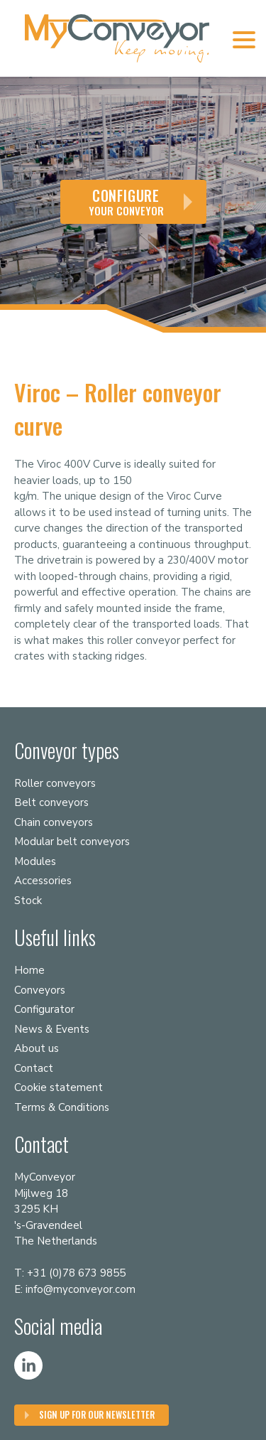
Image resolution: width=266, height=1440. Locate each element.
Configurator (44, 1009)
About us (36, 1048)
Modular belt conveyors (72, 841)
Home (29, 970)
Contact (33, 1068)
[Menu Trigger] (244, 39)
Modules (35, 861)
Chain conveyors (53, 822)
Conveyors (39, 990)
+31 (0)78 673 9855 (76, 1273)
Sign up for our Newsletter (97, 1414)
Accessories (43, 881)
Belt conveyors (51, 802)
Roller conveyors (55, 783)
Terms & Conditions (61, 1107)
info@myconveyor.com (80, 1289)
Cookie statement (58, 1087)
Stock (28, 900)
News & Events (51, 1029)
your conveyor (126, 201)
